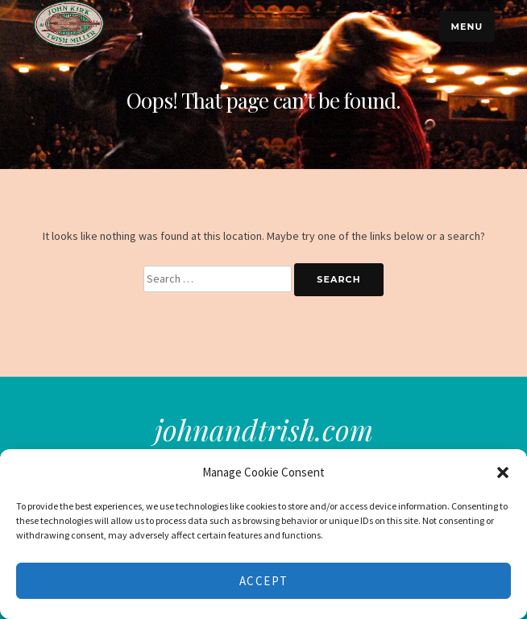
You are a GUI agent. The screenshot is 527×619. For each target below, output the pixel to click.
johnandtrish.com (264, 429)
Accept (263, 580)
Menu (466, 26)
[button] (503, 472)
